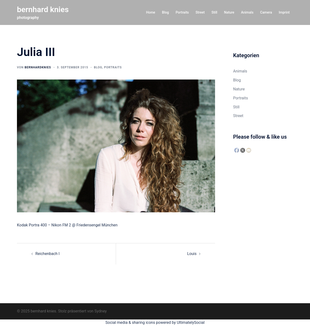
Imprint (284, 12)
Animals (247, 12)
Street (200, 12)
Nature (229, 12)
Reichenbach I (47, 253)
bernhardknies (37, 67)
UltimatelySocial (191, 322)
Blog (165, 12)
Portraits (182, 12)
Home (150, 12)
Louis (192, 253)
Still (214, 12)
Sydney (100, 311)
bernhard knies (43, 9)
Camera (266, 12)
